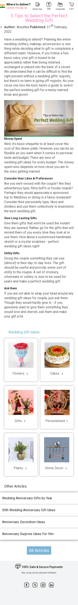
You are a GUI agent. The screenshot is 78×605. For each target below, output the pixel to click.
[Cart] (71, 6)
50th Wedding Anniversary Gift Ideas (28, 510)
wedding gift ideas (17, 246)
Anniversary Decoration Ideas (23, 522)
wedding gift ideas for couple (25, 298)
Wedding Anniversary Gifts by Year (27, 498)
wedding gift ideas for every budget (30, 162)
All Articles (39, 550)
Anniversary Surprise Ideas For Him (28, 534)
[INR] (49, 6)
